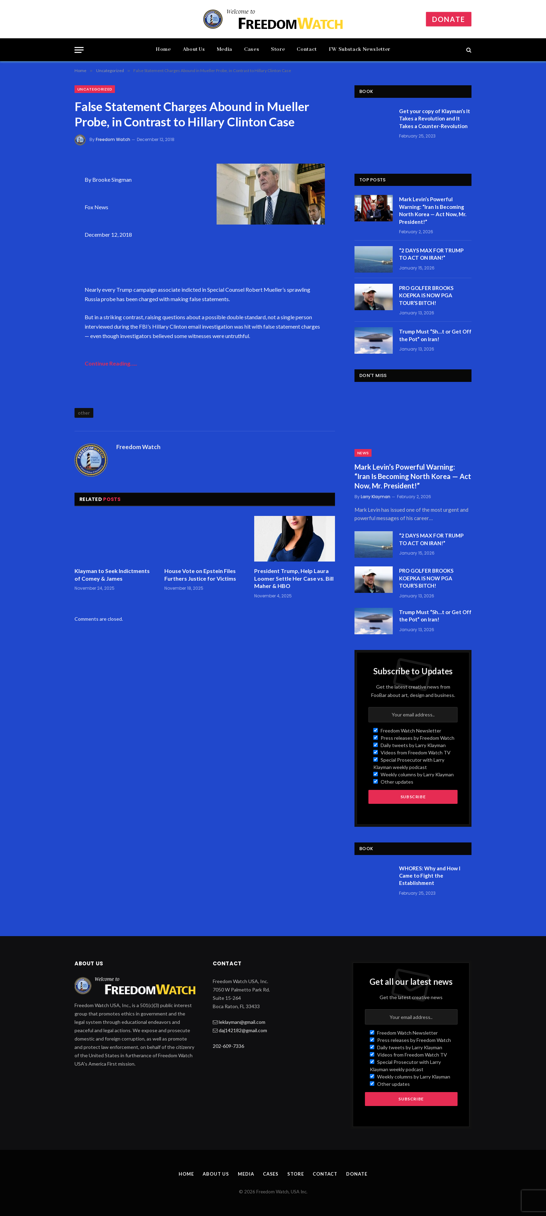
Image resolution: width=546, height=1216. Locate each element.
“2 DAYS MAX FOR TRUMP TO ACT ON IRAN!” (431, 254)
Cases (251, 49)
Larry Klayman (375, 497)
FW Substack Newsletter (359, 49)
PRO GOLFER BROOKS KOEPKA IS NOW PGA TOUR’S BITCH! (426, 295)
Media (224, 49)
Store (278, 49)
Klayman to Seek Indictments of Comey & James (112, 574)
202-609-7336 (228, 1046)
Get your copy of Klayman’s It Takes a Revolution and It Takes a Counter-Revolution (434, 118)
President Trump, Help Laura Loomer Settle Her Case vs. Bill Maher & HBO (294, 578)
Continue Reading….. (111, 363)
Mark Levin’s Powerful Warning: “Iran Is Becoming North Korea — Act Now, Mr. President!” (432, 210)
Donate (448, 19)
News (363, 453)
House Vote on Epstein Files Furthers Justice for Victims (200, 574)
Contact (307, 49)
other (84, 413)
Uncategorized (94, 89)
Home (163, 49)
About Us (194, 49)
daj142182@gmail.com (243, 1030)
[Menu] (79, 50)
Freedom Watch (113, 139)
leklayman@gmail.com (242, 1022)
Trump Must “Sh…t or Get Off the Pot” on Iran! (435, 335)
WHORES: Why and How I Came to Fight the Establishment (429, 875)
